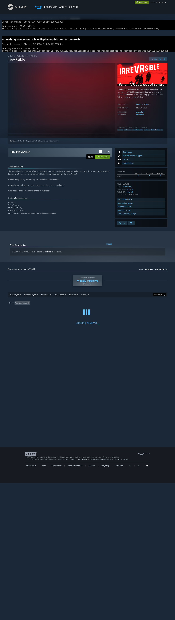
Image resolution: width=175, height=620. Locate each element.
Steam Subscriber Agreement (100, 596)
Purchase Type (30, 298)
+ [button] (161, 133)
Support (92, 603)
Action (120, 133)
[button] (102, 160)
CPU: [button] (124, 306)
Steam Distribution (75, 603)
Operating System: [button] (110, 306)
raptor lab (140, 115)
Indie (126, 133)
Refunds (117, 596)
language (161, 2)
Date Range (59, 298)
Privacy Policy (63, 596)
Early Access (138, 133)
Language (45, 298)
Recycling (105, 603)
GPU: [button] (133, 306)
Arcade (147, 133)
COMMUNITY (50, 7)
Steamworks (57, 603)
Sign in (12, 144)
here (49, 255)
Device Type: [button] (144, 306)
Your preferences (161, 273)
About (63, 7)
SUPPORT (73, 7)
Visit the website (125, 203)
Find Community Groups (127, 217)
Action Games (22, 59)
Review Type (14, 298)
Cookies (126, 596)
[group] (87, 306)
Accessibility (82, 596)
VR (131, 133)
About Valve (31, 603)
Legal (73, 596)
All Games (11, 59)
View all (109, 247)
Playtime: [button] (68, 306)
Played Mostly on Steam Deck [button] (87, 306)
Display (84, 298)
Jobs (44, 603)
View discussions (124, 213)
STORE (38, 7)
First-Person (155, 133)
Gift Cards (119, 603)
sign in (152, 2)
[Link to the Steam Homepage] (19, 9)
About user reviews (146, 273)
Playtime (72, 298)
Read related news (125, 210)
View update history (125, 206)
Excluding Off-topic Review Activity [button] (48, 306)
